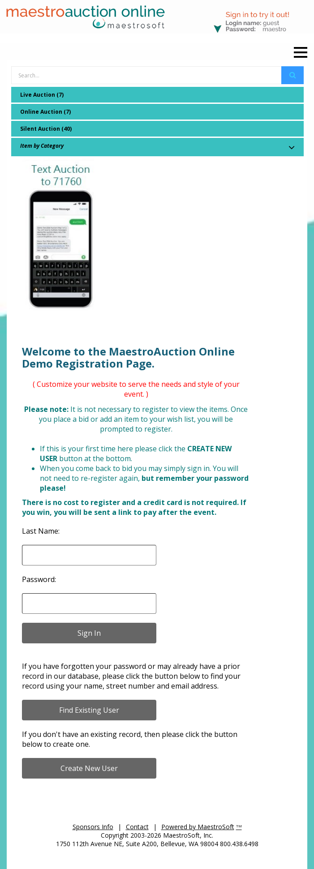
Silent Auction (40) (46, 129)
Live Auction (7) (42, 94)
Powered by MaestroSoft (197, 826)
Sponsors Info (93, 826)
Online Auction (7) (45, 112)
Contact (137, 826)
